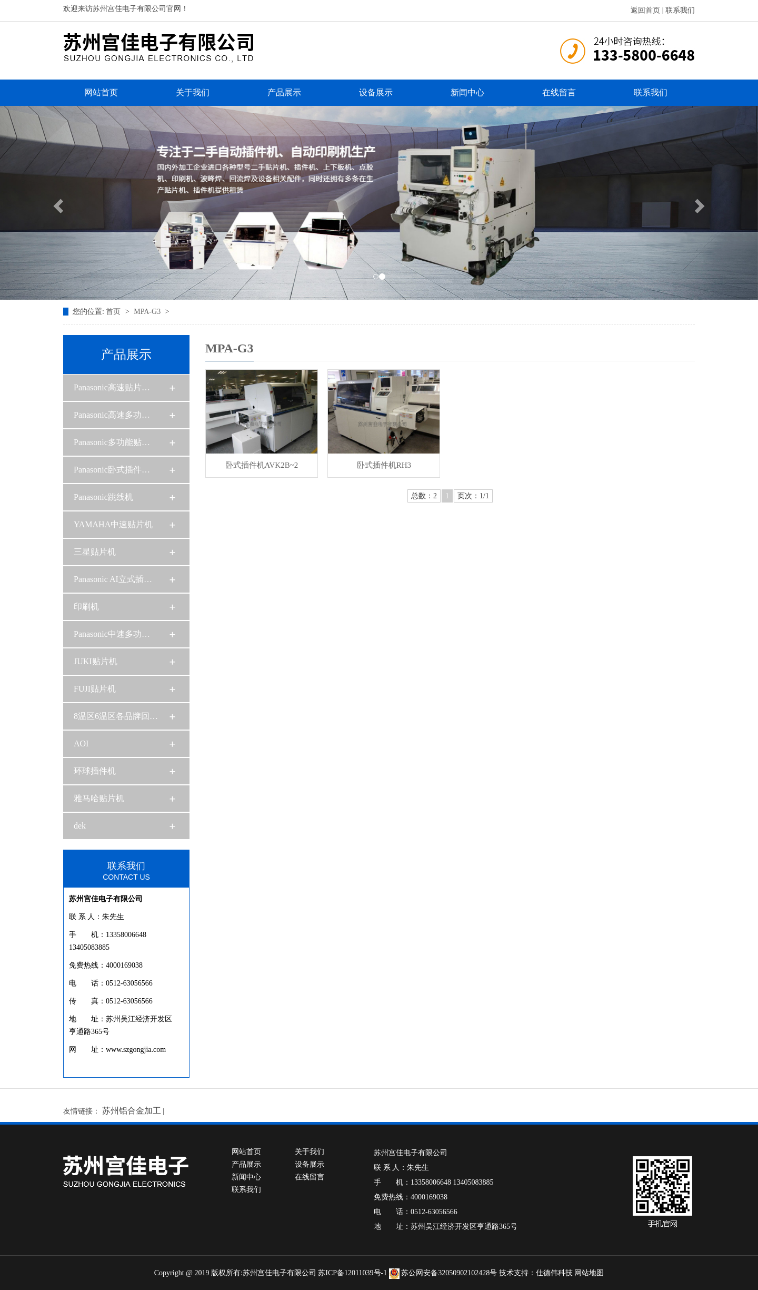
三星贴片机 (95, 551)
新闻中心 (467, 92)
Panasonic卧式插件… (112, 469)
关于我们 (193, 92)
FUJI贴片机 (95, 688)
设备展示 (376, 92)
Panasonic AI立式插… (113, 579)
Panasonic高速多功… (112, 414)
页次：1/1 (473, 496)
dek (80, 825)
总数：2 (424, 496)
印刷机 (86, 606)
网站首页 (101, 92)
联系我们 (680, 10)
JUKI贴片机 (95, 661)
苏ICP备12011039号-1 (352, 1273)
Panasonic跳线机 (103, 497)
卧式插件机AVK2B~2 (261, 465)
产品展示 (284, 92)
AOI (81, 743)
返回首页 (645, 10)
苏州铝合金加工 (131, 1110)
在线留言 (559, 92)
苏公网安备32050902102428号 (444, 1273)
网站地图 (589, 1273)
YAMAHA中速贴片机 (113, 524)
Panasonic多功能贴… (112, 442)
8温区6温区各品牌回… (116, 716)
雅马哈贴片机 (99, 798)
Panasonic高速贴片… (112, 387)
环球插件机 (95, 770)
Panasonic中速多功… (112, 633)
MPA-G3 (148, 312)
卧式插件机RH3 (384, 465)
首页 (114, 312)
